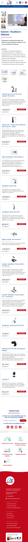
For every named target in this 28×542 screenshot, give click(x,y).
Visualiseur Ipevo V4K (9, 186)
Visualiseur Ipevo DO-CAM (10, 212)
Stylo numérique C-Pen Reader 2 (13, 157)
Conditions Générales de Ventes (13, 507)
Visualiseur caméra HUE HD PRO (13, 325)
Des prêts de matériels (12, 525)
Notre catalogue (10, 515)
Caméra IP (5, 379)
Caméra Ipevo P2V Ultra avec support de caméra (12, 95)
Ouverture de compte (11, 503)
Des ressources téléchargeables (13, 527)
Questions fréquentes (11, 505)
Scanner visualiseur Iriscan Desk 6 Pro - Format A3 (13, 295)
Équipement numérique (5, 6)
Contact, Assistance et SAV (13, 498)
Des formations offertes (12, 523)
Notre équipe (10, 513)
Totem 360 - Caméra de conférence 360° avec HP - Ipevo (14, 125)
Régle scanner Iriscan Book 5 (11, 239)
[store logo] (9, 2)
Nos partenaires (10, 517)
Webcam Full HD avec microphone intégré (13, 349)
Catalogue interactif (20, 454)
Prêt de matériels (7, 465)
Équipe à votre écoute (7, 443)
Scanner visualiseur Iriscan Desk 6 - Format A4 (13, 265)
